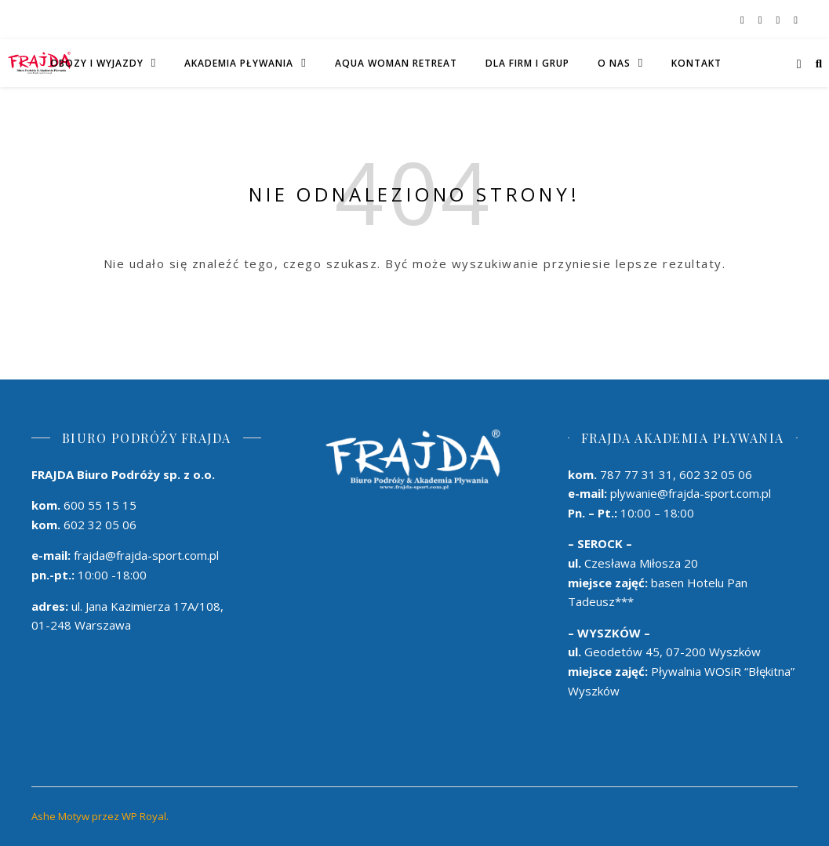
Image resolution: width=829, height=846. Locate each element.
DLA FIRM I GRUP (527, 63)
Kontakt (696, 63)
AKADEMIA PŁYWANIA (238, 63)
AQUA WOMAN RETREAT (396, 63)
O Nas (614, 63)
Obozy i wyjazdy (97, 63)
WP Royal (144, 816)
